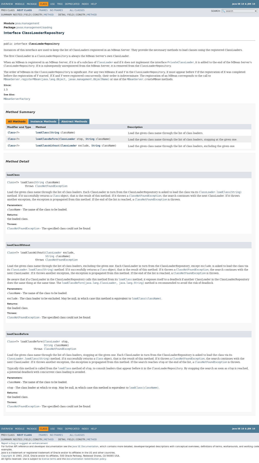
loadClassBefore (47, 139)
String (54, 132)
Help (94, 4)
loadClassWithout (47, 145)
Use (52, 4)
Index (85, 4)
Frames (43, 10)
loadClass (42, 132)
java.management (27, 23)
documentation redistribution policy (86, 459)
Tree (60, 4)
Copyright (6, 456)
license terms (49, 459)
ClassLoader (67, 139)
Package (32, 4)
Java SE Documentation (85, 446)
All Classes (77, 10)
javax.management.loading (34, 27)
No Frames (56, 10)
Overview (7, 4)
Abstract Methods (74, 121)
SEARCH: (216, 11)
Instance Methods (43, 121)
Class (11, 132)
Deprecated (72, 4)
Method (49, 14)
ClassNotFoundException (51, 186)
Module (20, 4)
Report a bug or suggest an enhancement (24, 443)
